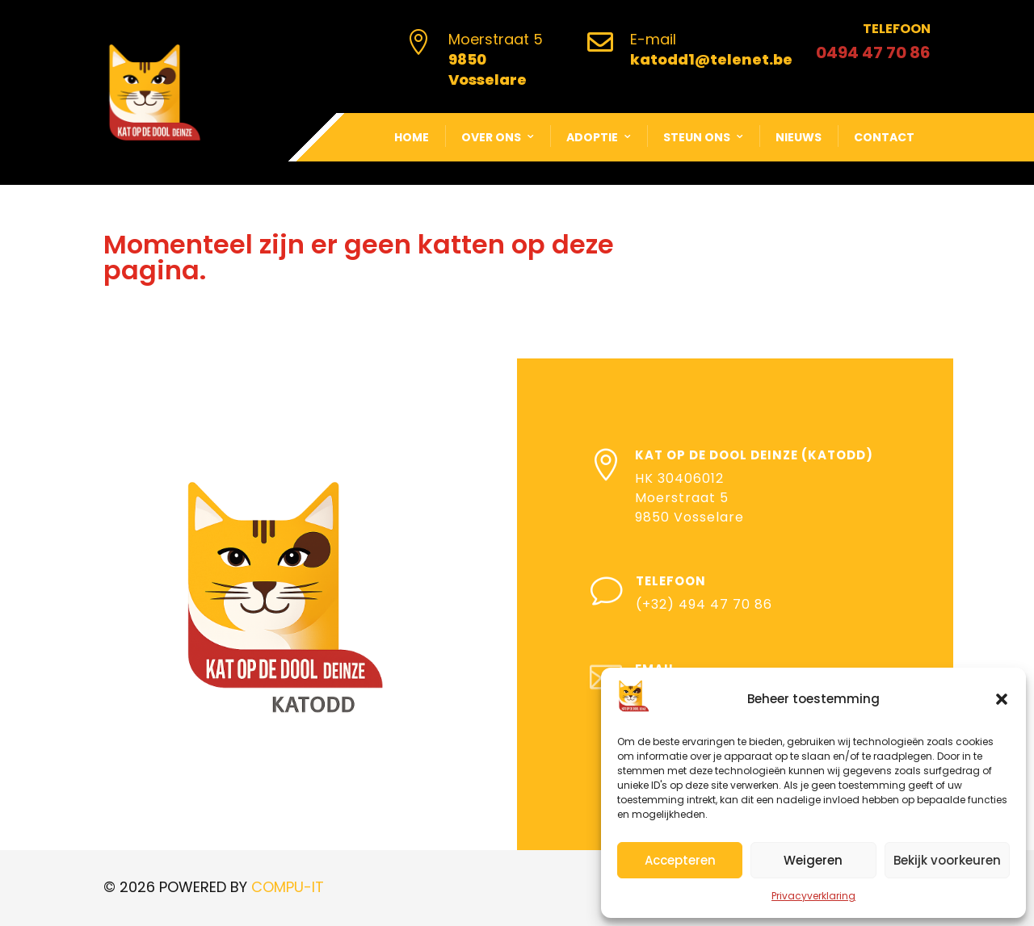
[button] (1002, 699)
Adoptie (592, 137)
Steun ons (696, 137)
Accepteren (680, 860)
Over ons (491, 137)
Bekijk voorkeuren (947, 860)
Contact (884, 137)
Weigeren (813, 860)
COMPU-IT (287, 887)
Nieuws (799, 137)
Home (411, 137)
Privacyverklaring (813, 896)
